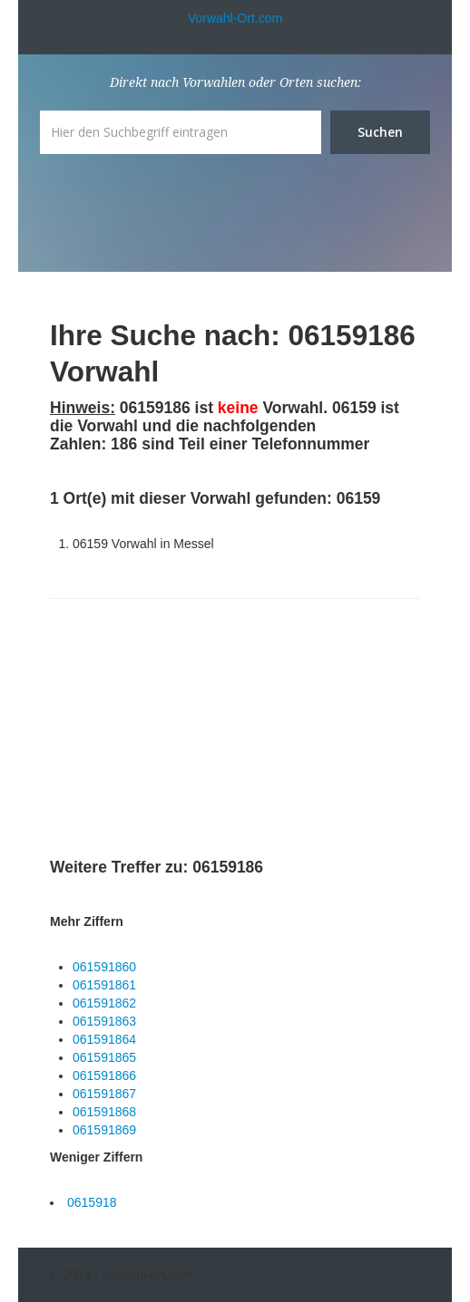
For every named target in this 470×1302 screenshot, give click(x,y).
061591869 (104, 1130)
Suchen (380, 131)
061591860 (104, 967)
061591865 (104, 1057)
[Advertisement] (186, 731)
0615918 (92, 1202)
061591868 (104, 1111)
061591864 (104, 1039)
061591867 (104, 1093)
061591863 (104, 1021)
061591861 (104, 985)
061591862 (104, 1003)
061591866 (104, 1075)
